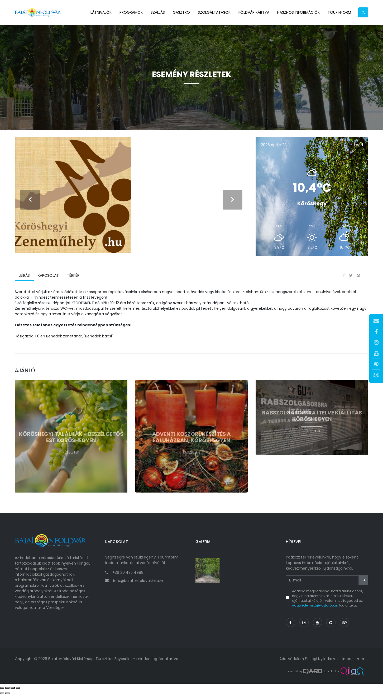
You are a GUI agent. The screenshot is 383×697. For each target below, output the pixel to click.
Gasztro (181, 12)
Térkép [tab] (73, 278)
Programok (131, 12)
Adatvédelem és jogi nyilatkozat (307, 660)
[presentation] (30, 201)
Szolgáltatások (214, 12)
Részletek (71, 455)
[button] (363, 12)
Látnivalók (101, 12)
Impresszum (352, 660)
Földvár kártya (253, 12)
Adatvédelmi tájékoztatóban (315, 607)
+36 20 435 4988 (127, 574)
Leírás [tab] (24, 278)
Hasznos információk (298, 12)
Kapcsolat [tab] (48, 278)
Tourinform (339, 12)
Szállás (158, 12)
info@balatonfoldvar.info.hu (139, 582)
